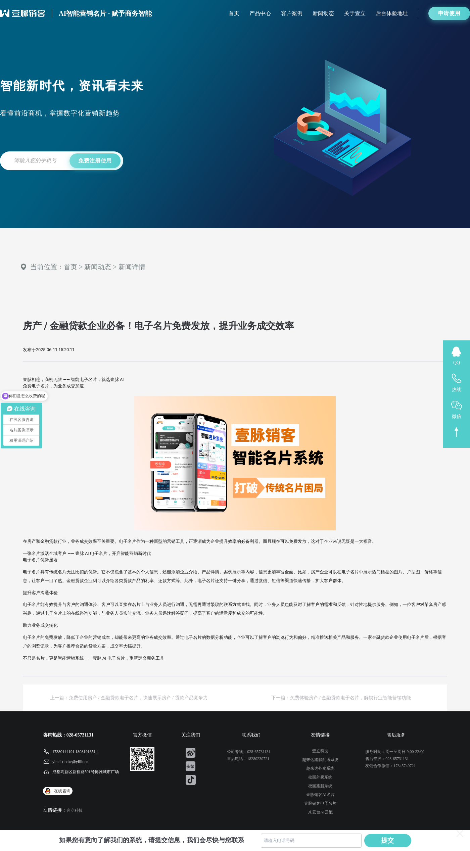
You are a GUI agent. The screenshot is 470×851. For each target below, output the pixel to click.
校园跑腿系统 (320, 786)
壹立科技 (74, 810)
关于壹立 (355, 13)
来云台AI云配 (320, 812)
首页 (234, 13)
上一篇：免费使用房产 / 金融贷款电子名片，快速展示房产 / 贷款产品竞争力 (129, 697)
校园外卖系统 (320, 777)
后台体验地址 (392, 13)
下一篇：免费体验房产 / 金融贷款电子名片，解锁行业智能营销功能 (341, 697)
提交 (387, 840)
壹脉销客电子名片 (320, 803)
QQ (456, 362)
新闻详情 (132, 267)
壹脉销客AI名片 (320, 794)
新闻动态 (323, 13)
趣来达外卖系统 (320, 768)
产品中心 (260, 13)
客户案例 (291, 13)
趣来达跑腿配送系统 (320, 759)
